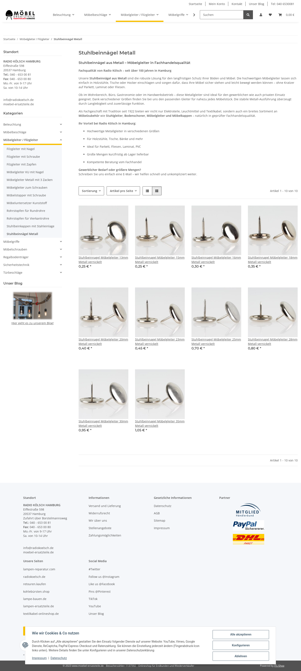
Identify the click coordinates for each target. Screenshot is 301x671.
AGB (157, 513)
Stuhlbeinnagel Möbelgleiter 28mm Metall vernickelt (272, 341)
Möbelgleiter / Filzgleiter (20, 140)
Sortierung (89, 191)
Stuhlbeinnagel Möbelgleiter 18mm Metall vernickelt (272, 259)
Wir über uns (98, 520)
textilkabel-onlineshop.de (41, 614)
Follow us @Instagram (104, 577)
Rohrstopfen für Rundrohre (26, 211)
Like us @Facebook (102, 584)
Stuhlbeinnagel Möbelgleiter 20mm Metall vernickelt (103, 341)
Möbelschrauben (15, 249)
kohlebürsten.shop (36, 591)
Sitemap (159, 520)
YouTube (95, 606)
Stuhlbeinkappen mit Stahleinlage (30, 226)
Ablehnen (241, 656)
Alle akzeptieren (240, 634)
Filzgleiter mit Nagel (21, 149)
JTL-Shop (279, 665)
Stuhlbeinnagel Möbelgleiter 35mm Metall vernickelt (160, 423)
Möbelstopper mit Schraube (26, 195)
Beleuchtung (12, 124)
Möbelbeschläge (14, 132)
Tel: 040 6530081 (282, 4)
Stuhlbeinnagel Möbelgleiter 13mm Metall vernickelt (103, 259)
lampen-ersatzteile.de (38, 606)
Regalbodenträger (16, 257)
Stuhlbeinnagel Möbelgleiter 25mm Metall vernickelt (216, 341)
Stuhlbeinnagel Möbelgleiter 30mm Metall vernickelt (103, 423)
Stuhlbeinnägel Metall (22, 234)
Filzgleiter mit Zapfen (21, 164)
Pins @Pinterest (100, 591)
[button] (260, 15)
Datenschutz (59, 658)
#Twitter (94, 569)
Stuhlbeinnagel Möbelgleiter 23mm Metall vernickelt (160, 341)
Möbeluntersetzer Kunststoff (27, 203)
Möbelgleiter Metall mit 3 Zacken (30, 180)
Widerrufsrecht (99, 513)
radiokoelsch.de (34, 577)
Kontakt (237, 4)
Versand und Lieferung (105, 506)
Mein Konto (217, 4)
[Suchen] (222, 14)
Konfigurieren (241, 645)
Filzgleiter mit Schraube (23, 157)
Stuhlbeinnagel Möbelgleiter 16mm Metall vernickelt (216, 259)
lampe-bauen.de (34, 599)
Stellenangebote (100, 528)
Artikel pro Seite (121, 191)
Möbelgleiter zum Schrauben (27, 187)
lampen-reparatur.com (39, 569)
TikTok (93, 599)
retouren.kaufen (34, 584)
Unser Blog (256, 4)
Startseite (195, 4)
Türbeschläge (12, 272)
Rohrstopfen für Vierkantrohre (28, 218)
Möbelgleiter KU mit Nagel (25, 172)
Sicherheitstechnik (16, 265)
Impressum (39, 658)
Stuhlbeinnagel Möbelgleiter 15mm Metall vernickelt (160, 259)
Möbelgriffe (11, 242)
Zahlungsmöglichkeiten (105, 535)
